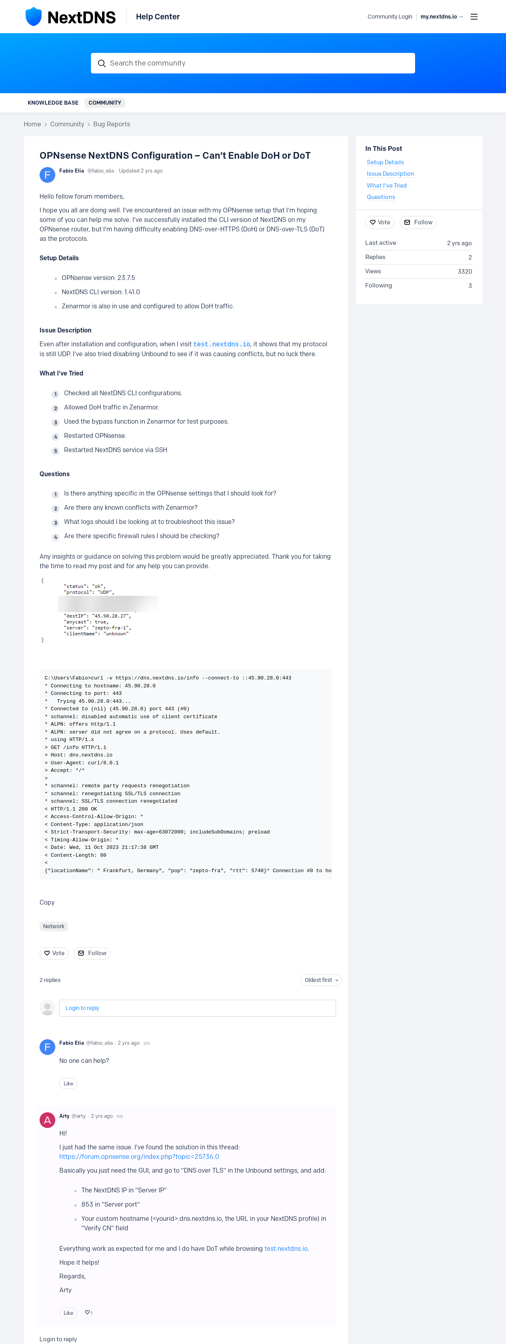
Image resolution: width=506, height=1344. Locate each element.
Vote (58, 953)
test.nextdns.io (221, 344)
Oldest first (318, 980)
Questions (55, 474)
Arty (64, 1116)
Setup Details (59, 258)
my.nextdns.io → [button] (442, 16)
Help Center (158, 16)
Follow (97, 953)
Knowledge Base (53, 102)
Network (53, 926)
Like (68, 1083)
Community (105, 102)
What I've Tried (61, 373)
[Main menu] (474, 16)
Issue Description (66, 330)
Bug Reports (111, 124)
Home (32, 124)
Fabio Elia (71, 170)
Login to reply (82, 1008)
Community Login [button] (390, 16)
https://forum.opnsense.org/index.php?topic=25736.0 (139, 1156)
